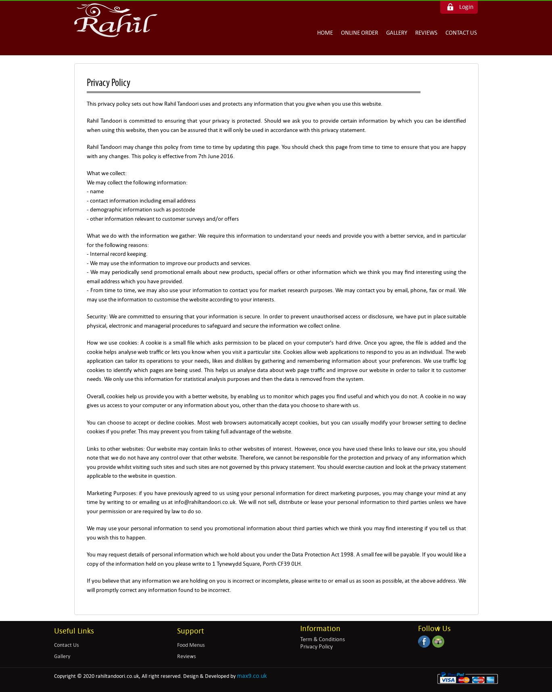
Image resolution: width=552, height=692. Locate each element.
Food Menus (191, 645)
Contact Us (461, 32)
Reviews (426, 32)
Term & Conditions (322, 639)
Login (466, 6)
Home (325, 32)
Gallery (396, 32)
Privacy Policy (316, 646)
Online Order (359, 32)
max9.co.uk (252, 675)
